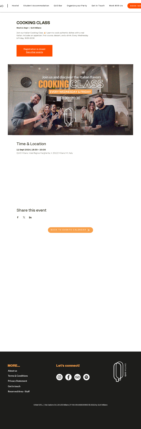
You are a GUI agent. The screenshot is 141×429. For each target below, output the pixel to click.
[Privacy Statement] (23, 380)
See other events (34, 52)
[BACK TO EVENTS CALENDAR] (70, 230)
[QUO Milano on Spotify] (86, 377)
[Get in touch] (18, 386)
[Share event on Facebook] (18, 217)
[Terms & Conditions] (21, 375)
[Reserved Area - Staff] (21, 391)
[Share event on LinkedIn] (30, 217)
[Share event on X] (24, 217)
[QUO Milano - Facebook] (68, 377)
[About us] (15, 370)
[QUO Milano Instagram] (59, 377)
